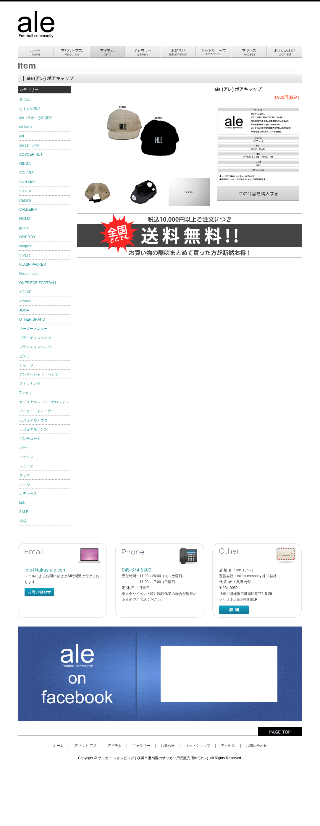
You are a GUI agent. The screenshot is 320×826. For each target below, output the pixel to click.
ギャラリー (141, 746)
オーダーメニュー (33, 329)
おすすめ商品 (30, 109)
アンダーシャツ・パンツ (38, 374)
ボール (24, 484)
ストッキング (30, 384)
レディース (28, 493)
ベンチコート (30, 438)
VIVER (24, 255)
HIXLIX (24, 219)
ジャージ (26, 365)
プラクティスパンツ (35, 347)
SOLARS (26, 173)
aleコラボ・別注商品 (35, 118)
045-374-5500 (136, 569)
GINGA (25, 164)
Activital (25, 301)
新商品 (24, 100)
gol (21, 136)
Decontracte (28, 274)
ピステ (24, 356)
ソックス (26, 457)
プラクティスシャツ (35, 338)
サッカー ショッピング (116, 758)
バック (24, 448)
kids (22, 503)
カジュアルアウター (35, 420)
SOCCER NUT (31, 154)
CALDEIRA (28, 209)
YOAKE (25, 292)
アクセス (228, 746)
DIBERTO (27, 237)
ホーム (58, 746)
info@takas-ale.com (46, 569)
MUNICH (26, 127)
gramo (24, 228)
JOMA (24, 310)
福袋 (22, 521)
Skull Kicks (27, 182)
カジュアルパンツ (33, 429)
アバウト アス (85, 746)
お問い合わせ (256, 746)
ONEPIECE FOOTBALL (38, 283)
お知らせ (168, 746)
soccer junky (29, 145)
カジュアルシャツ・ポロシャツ (44, 402)
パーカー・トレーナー (37, 411)
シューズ (26, 466)
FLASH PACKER (32, 264)
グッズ (24, 475)
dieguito (25, 246)
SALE (23, 512)
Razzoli (25, 200)
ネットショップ (197, 746)
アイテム (114, 746)
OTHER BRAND (32, 319)
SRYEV (25, 191)
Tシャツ (25, 393)
